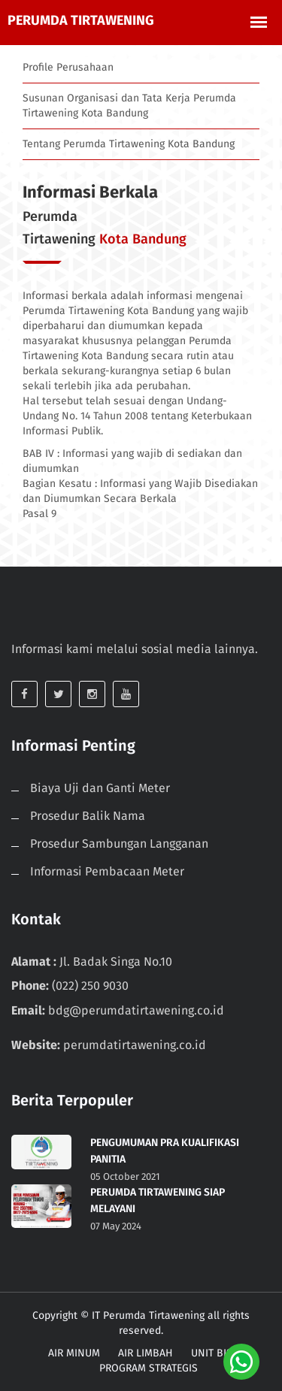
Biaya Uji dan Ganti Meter (100, 788)
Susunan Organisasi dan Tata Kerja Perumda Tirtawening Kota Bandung (129, 105)
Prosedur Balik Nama (87, 816)
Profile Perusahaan (68, 67)
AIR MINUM (74, 1353)
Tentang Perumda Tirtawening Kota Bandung (129, 144)
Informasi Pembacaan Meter (107, 871)
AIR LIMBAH (145, 1353)
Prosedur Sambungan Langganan (119, 843)
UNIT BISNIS (220, 1353)
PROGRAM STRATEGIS (148, 1368)
